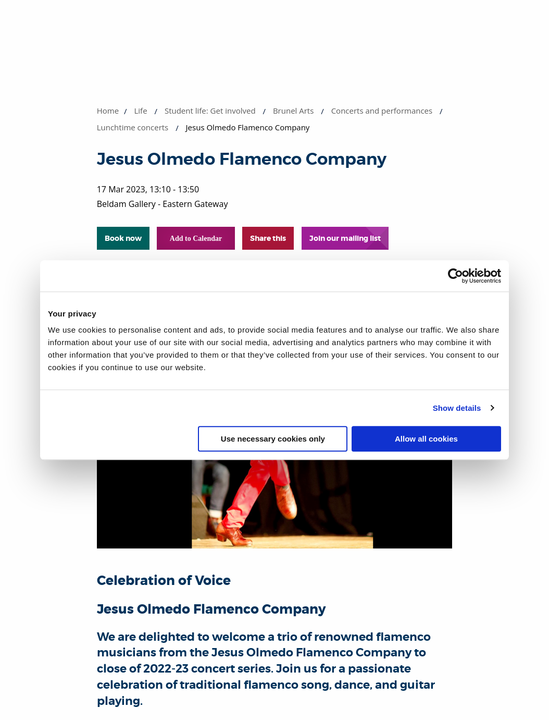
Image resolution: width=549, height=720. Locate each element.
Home (108, 110)
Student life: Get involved (210, 110)
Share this (268, 238)
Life (140, 110)
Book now (123, 238)
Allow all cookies (426, 438)
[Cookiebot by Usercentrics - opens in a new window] (455, 276)
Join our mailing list (345, 238)
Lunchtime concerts (133, 127)
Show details (457, 408)
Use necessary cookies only (273, 438)
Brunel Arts (293, 110)
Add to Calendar (196, 238)
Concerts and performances (382, 110)
